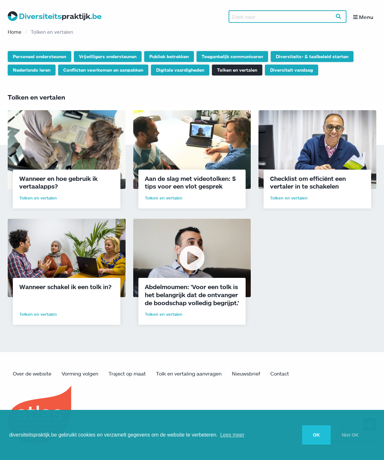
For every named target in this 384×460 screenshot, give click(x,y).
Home (15, 32)
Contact (279, 374)
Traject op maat (127, 374)
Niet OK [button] (350, 435)
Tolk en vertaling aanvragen (189, 374)
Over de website (32, 374)
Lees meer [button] (232, 435)
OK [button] (316, 435)
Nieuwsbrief (246, 374)
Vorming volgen (80, 374)
